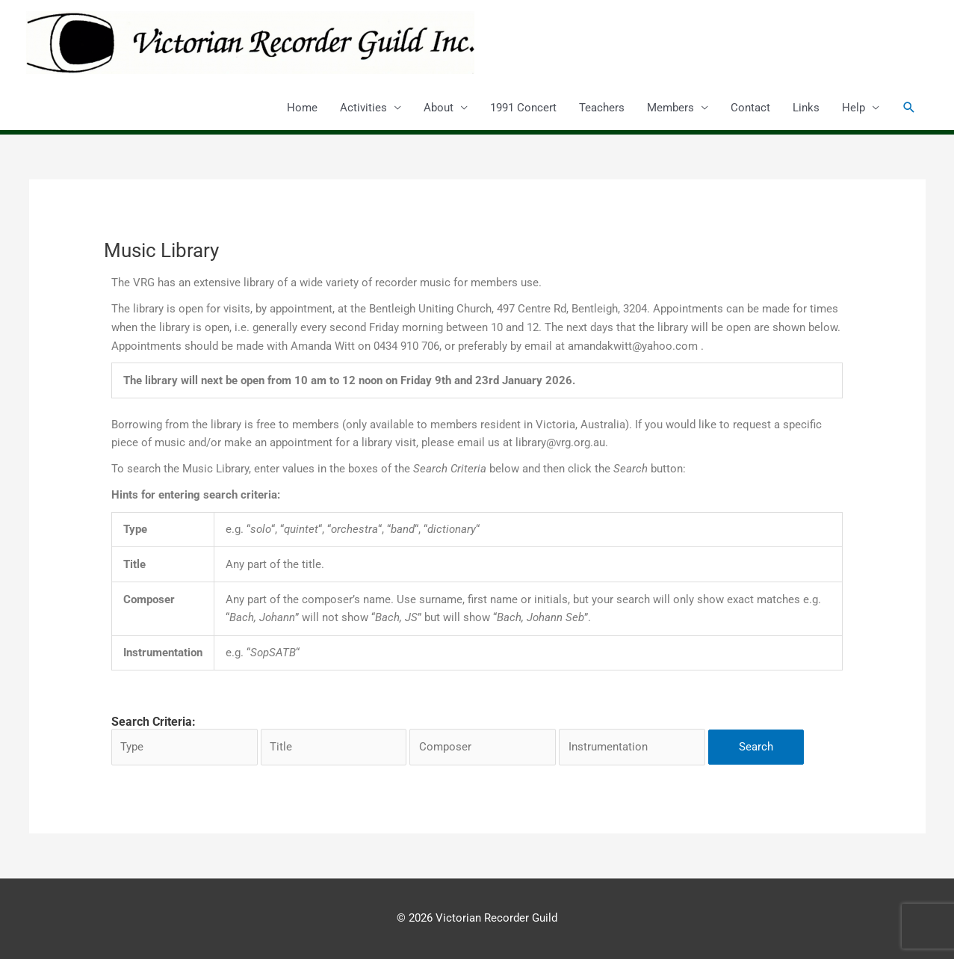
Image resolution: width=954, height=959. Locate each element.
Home (302, 107)
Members (670, 107)
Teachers (602, 107)
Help (853, 107)
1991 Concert (523, 107)
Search (756, 746)
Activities (363, 107)
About (438, 107)
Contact (750, 107)
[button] (909, 107)
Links (806, 107)
